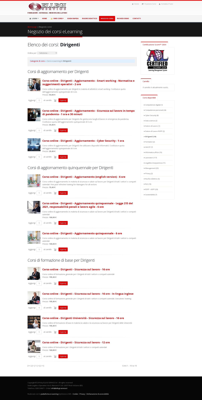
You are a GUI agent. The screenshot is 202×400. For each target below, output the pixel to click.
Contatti (137, 18)
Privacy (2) (149, 173)
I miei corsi (57, 18)
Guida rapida (72, 18)
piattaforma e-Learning (49, 394)
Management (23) (151, 168)
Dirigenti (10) (150, 136)
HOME (44, 18)
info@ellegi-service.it (59, 388)
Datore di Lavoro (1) (152, 126)
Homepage (32, 27)
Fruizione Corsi (149, 4)
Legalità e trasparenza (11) (155, 163)
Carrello (146, 81)
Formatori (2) (150, 142)
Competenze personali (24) (155, 110)
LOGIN (34, 18)
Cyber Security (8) (151, 115)
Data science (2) (151, 121)
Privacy (82, 394)
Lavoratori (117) (151, 158)
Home (135, 4)
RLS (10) (148, 184)
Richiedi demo (123, 18)
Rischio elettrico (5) (152, 179)
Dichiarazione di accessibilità (98, 394)
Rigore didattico (89, 18)
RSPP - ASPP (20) (151, 189)
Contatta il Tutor (166, 4)
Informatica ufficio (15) (153, 152)
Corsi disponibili (149, 97)
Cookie (75, 394)
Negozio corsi (107, 18)
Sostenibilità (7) (151, 195)
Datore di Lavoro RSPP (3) (155, 131)
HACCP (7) (149, 147)
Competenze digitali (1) (154, 105)
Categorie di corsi (37, 61)
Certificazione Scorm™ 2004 (154, 44)
